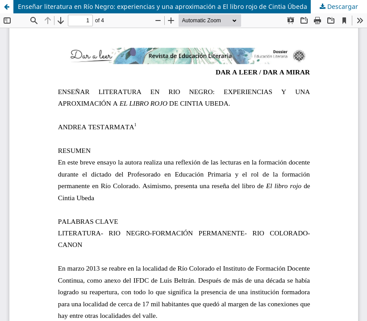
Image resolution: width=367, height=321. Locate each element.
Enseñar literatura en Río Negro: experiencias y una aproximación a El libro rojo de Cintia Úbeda (162, 6)
